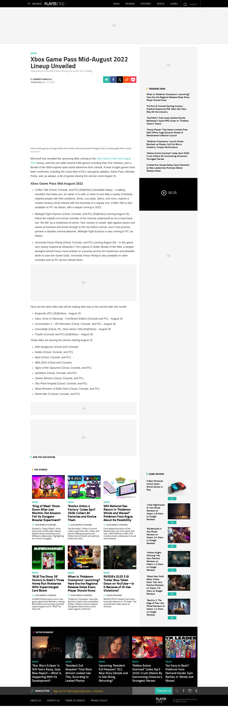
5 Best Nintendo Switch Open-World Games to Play (156, 491)
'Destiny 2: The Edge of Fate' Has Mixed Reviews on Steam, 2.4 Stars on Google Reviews (156, 610)
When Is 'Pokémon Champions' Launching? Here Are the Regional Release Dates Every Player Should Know (168, 98)
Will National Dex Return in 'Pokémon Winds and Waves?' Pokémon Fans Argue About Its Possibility (118, 514)
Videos (160, 4)
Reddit (126, 81)
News (116, 4)
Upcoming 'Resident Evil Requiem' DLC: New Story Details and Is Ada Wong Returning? (113, 674)
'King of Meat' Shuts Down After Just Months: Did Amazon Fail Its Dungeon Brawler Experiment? (46, 514)
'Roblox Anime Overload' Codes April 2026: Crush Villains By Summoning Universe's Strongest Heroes (168, 157)
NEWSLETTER (42, 692)
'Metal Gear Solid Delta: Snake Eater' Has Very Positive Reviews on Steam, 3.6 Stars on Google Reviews (156, 586)
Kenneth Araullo (42, 80)
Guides (174, 4)
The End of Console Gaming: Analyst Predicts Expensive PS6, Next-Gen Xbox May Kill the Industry (166, 110)
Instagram (190, 692)
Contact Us (53, 702)
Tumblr (196, 692)
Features (146, 4)
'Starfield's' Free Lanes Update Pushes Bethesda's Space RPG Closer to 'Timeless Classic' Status (168, 122)
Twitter (119, 81)
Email (106, 81)
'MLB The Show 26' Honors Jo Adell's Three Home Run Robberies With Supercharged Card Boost (48, 584)
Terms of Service (75, 702)
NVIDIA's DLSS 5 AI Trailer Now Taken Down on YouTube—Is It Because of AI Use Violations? (119, 584)
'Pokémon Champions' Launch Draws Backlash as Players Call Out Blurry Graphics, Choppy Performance (165, 145)
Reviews (130, 4)
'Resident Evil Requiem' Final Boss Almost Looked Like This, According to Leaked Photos (78, 674)
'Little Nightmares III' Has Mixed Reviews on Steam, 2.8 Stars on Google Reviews (156, 515)
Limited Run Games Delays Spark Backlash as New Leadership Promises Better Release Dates (168, 169)
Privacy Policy (99, 702)
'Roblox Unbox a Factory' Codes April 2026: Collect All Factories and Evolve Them (82, 514)
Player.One (66, 4)
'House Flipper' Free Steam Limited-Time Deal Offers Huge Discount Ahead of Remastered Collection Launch (167, 133)
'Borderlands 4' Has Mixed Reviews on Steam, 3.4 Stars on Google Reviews (156, 539)
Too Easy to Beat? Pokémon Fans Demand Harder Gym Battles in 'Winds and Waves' (179, 674)
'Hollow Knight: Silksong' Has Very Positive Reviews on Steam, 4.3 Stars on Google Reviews (156, 562)
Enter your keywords (185, 4)
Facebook (113, 81)
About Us (36, 702)
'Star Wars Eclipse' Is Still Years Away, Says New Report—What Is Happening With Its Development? (46, 674)
